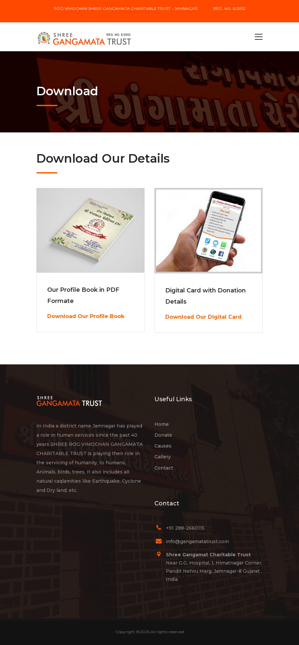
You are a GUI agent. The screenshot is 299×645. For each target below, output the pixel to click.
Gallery (162, 457)
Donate (163, 435)
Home (161, 424)
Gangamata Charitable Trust (74, 504)
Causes (162, 446)
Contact (163, 468)
